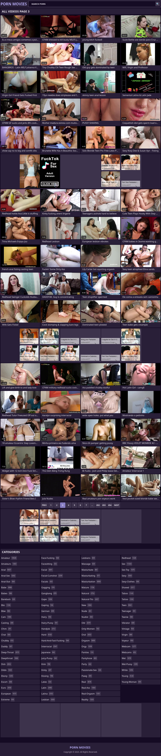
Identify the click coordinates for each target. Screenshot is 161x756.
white (128, 670)
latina (47, 694)
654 (110, 505)
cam (6, 617)
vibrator (128, 623)
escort (6, 682)
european (9, 694)
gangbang (49, 593)
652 (98, 505)
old (86, 623)
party (87, 664)
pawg (87, 676)
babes (6, 593)
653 (104, 505)
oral (87, 635)
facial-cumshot (52, 576)
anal (6, 570)
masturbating (91, 576)
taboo (128, 593)
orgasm (89, 641)
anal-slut (8, 582)
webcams (129, 652)
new (87, 605)
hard (46, 635)
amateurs (9, 564)
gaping (47, 605)
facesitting (49, 564)
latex (46, 682)
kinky (46, 670)
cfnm (6, 629)
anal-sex (8, 576)
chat (6, 635)
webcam (129, 646)
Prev (44, 505)
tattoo (128, 599)
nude (87, 611)
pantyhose (89, 658)
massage (89, 564)
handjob (48, 629)
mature (88, 587)
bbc (6, 605)
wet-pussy (130, 664)
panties (88, 652)
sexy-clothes (131, 582)
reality (88, 700)
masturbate (90, 570)
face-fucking (50, 558)
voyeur (128, 641)
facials (47, 582)
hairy (46, 617)
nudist (87, 617)
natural (88, 593)
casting (7, 623)
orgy (87, 646)
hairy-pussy (49, 623)
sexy (127, 576)
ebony (7, 676)
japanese (48, 652)
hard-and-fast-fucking (55, 641)
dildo (6, 670)
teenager (129, 611)
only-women (91, 629)
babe (6, 587)
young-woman (132, 682)
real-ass (89, 688)
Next (116, 505)
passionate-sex (92, 670)
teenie (127, 617)
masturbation (91, 582)
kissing (47, 676)
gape (47, 599)
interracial (49, 646)
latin (46, 688)
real (87, 682)
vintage (128, 629)
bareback (8, 599)
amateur (9, 558)
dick (6, 664)
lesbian (48, 700)
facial (47, 570)
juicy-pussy (49, 658)
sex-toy (128, 570)
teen (127, 605)
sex (127, 564)
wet (127, 658)
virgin (127, 635)
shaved (128, 587)
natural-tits (90, 599)
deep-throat (10, 652)
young (128, 676)
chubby (7, 641)
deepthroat (10, 658)
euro (6, 688)
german (48, 611)
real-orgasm (91, 694)
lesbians (88, 558)
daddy (7, 646)
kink (46, 664)
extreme (8, 700)
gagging (48, 587)
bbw (6, 611)
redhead (129, 558)
